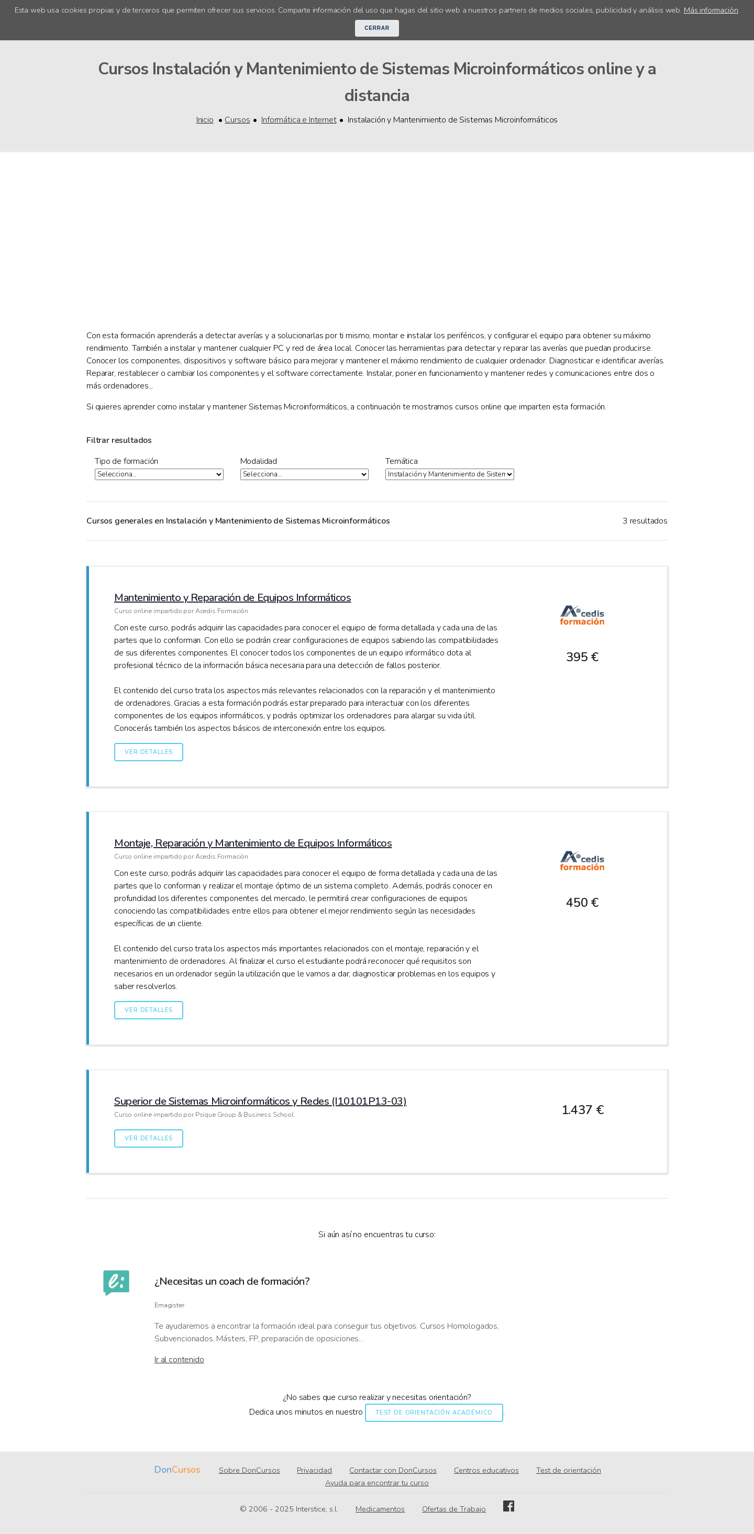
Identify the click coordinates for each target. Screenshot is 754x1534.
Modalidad (259, 461)
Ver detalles (149, 752)
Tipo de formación (126, 461)
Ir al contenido (179, 1359)
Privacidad (314, 1470)
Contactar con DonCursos (393, 1470)
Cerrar (377, 28)
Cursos (237, 120)
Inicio (205, 120)
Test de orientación (568, 1470)
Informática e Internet (298, 120)
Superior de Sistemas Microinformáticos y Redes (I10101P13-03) (260, 1101)
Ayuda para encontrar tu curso (377, 1482)
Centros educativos (486, 1470)
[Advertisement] (377, 250)
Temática (401, 461)
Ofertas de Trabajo (454, 1509)
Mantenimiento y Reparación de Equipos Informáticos (232, 598)
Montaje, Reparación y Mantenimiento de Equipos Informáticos (253, 843)
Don (163, 1470)
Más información (711, 10)
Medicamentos (380, 1509)
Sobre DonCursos (249, 1470)
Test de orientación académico (434, 1413)
